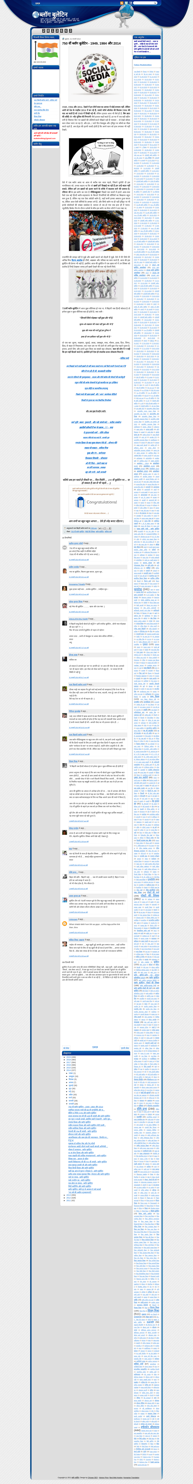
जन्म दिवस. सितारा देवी (148, 699)
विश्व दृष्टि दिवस (149, 1237)
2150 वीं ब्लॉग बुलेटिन (146, 286)
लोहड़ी (144, 1185)
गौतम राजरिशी (153, 657)
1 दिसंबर (144, 147)
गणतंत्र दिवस (139, 623)
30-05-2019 (140, 372)
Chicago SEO (93, 1478)
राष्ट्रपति (136, 1135)
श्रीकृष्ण (154, 1327)
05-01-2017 (143, 103)
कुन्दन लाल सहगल (146, 586)
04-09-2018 (148, 100)
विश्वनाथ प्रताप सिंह (141, 1279)
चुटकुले (138, 678)
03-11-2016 (148, 95)
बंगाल (155, 930)
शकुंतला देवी (150, 1289)
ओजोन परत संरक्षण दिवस (149, 539)
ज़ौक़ (145, 725)
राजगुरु (150, 1114)
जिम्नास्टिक (150, 718)
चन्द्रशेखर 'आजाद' (139, 665)
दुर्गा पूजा (136, 798)
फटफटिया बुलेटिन (154, 920)
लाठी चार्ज (146, 1169)
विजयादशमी (153, 1203)
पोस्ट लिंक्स (138, 893)
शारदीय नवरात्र (155, 1302)
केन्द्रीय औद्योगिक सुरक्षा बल (148, 600)
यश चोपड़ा (150, 1090)
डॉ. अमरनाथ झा (153, 751)
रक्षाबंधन (149, 1100)
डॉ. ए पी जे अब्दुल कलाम (141, 754)
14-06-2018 (140, 199)
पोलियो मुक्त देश (154, 887)
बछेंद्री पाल (149, 933)
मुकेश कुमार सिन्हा (76, 601)
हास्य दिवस (139, 1436)
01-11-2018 (137, 79)
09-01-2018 (137, 137)
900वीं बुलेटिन (145, 406)
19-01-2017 (140, 244)
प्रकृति (152, 902)
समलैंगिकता (147, 1348)
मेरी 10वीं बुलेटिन (140, 1074)
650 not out (139, 398)
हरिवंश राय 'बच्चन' (146, 1424)
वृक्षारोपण (136, 1284)
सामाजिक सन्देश (141, 1372)
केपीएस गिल (137, 602)
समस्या (155, 1348)
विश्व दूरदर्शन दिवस (146, 1234)
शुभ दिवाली (154, 1314)
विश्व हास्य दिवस (154, 1268)
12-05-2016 (145, 176)
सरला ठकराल (148, 1359)
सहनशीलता (153, 1364)
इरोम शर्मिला (143, 508)
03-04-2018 (148, 90)
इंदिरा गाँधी (156, 503)
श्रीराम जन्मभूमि (152, 1332)
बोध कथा (145, 967)
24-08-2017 (148, 314)
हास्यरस (155, 1436)
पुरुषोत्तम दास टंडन (148, 882)
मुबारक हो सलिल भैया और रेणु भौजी (81, 1143)
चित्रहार (150, 673)
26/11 (152, 340)
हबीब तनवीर (145, 1421)
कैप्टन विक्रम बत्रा (154, 602)
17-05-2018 (153, 223)
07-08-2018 (148, 126)
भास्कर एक (154, 1014)
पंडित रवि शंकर (152, 851)
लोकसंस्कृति (137, 1185)
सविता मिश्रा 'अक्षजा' (76, 940)
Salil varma (154, 1462)
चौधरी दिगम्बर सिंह (139, 684)
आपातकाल (144, 495)
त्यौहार (144, 780)
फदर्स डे (139, 923)
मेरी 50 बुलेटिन (138, 1077)
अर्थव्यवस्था (139, 458)
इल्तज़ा (157, 508)
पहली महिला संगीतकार (150, 869)
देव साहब (154, 804)
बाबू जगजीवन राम (154, 946)
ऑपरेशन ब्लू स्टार (145, 536)
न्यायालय (157, 843)
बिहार (147, 954)
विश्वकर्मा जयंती (155, 1276)
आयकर (136, 497)
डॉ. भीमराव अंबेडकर (139, 759)
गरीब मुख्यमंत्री (153, 629)
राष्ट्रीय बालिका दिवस (153, 1143)
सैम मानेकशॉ (147, 1398)
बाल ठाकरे (156, 949)
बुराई (135, 962)
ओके (137, 539)
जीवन (143, 720)
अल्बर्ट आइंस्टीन (155, 461)
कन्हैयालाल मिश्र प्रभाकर (150, 552)
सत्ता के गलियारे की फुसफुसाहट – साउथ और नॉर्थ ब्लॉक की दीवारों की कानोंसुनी (96, 377)
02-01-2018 (148, 79)
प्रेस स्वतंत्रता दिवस (145, 915)
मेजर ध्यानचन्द (138, 1072)
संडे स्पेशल (151, 1338)
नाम (147, 830)
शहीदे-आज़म (144, 1302)
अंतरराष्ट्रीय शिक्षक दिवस (149, 416)
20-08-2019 (143, 259)
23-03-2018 (150, 299)
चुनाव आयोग (153, 678)
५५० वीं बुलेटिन (140, 393)
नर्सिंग (137, 827)
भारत (145, 1004)
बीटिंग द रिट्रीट (140, 957)
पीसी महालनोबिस (140, 879)
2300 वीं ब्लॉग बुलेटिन (140, 307)
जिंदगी (155, 715)
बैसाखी (138, 967)
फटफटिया (143, 920)
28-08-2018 (145, 359)
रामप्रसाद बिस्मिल (151, 1130)
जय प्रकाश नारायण (145, 707)
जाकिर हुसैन (148, 715)
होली (144, 1451)
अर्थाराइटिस (149, 458)
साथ (156, 1366)
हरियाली (136, 1424)
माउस (135, 1053)
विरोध (140, 1208)
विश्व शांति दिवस (140, 1266)
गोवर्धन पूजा (156, 655)
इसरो (158, 510)
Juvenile (148, 1459)
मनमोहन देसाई (145, 1030)
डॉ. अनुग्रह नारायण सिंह (140, 751)
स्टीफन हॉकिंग (140, 1406)
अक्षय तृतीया (139, 429)
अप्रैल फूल (150, 442)
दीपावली (142, 796)
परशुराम (139, 859)
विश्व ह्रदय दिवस (144, 1276)
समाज (136, 1351)
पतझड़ (136, 853)
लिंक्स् (151, 1174)
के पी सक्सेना (150, 595)
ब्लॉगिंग (142, 996)
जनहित (144, 697)
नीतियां (141, 838)
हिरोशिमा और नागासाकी (143, 1449)
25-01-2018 (148, 320)
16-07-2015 (148, 218)
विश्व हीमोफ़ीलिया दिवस (142, 1274)
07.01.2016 (143, 129)
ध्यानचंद (147, 819)
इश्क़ (137, 510)
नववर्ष (135, 830)
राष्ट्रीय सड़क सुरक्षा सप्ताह (146, 1148)
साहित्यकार (137, 1374)
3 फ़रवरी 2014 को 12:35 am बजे (79, 956)
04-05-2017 (143, 98)
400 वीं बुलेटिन (155, 385)
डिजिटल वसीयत (149, 746)
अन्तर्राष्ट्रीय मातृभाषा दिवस (141, 440)
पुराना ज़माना (137, 882)
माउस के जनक (144, 1053)
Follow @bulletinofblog (143, 65)
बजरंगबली (136, 936)
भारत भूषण (154, 1004)
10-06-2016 (148, 150)
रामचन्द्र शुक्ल (137, 1127)
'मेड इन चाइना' (148, 74)
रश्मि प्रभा (142, 1108)
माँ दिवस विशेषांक (152, 1051)
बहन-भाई (136, 944)
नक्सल (157, 819)
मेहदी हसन (148, 1077)
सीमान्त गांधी (149, 1377)
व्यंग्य (135, 1289)
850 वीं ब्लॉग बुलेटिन (151, 403)
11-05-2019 (155, 163)
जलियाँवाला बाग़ (139, 712)
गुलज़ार (157, 644)
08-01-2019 (153, 129)
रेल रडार (141, 1161)
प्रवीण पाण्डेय (74, 567)
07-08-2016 (137, 126)
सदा (70, 849)
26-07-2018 (151, 338)
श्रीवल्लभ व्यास (152, 1335)
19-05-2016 (145, 246)
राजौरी (157, 1122)
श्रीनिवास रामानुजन (139, 1332)
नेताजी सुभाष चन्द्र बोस (143, 840)
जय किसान (151, 704)
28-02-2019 (140, 351)
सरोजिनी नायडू (140, 1361)
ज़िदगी (135, 718)
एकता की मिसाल (145, 526)
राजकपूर (142, 1114)
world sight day (142, 1465)
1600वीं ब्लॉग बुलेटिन (146, 220)
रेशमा (147, 1161)
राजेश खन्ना (150, 1122)
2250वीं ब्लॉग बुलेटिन (149, 293)
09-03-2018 (143, 139)
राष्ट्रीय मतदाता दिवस (142, 1145)
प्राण (142, 910)
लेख (148, 1177)
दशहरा (147, 785)
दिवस (135, 793)
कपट (135, 555)
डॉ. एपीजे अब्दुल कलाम (150, 757)
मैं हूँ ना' (71, 1140)
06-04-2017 (143, 113)
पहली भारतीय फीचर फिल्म (152, 864)
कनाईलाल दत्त (137, 552)
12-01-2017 (155, 171)
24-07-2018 (137, 314)
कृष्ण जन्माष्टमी (138, 595)
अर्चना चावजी (147, 455)
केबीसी (145, 602)
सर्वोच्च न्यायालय (152, 1361)
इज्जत (149, 505)
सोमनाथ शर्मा (148, 1400)
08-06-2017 (137, 132)
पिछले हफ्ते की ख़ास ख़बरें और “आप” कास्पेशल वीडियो (96, 394)
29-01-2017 (150, 361)
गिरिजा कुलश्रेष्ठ (74, 711)
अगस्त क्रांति (149, 429)
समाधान (143, 1351)
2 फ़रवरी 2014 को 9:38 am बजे (78, 912)
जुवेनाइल (143, 723)
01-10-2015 (153, 77)
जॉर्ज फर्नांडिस (153, 723)
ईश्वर (150, 513)
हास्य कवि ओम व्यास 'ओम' (152, 1433)
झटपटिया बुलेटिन (151, 728)
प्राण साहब (148, 910)
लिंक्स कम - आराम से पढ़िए (78, 1159)
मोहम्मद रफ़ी (150, 1085)
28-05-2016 (145, 354)
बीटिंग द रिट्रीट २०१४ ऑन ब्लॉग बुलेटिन (82, 1113)
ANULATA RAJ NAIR (78, 619)
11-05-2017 (145, 163)
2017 (68, 1062)
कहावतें (155, 570)
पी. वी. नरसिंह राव (146, 877)
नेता (158, 838)
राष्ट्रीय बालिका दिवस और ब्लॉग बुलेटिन (82, 1128)
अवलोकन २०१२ (149, 466)
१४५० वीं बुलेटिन (154, 205)
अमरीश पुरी (154, 445)
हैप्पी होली (137, 1451)
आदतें (155, 489)
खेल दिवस (153, 618)
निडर (140, 832)
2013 (68, 1195)
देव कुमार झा (38, 103)
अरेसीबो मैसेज (137, 455)
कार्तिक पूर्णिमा (154, 578)
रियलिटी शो (156, 1153)
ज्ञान (150, 725)
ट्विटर (141, 741)
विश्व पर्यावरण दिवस (148, 1240)
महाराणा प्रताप (138, 1043)
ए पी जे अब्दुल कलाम (147, 523)
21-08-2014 (148, 280)
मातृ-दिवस (153, 1056)
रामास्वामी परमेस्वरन (151, 1132)
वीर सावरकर (153, 1281)
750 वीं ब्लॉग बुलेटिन (77, 532)
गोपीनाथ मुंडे (137, 655)
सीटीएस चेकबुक (138, 1377)
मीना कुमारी (147, 1066)
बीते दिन (149, 957)
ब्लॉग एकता (144, 972)
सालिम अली (153, 1372)
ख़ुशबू (155, 616)
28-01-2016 (155, 348)
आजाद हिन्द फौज (152, 484)
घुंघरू (137, 663)
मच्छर (149, 1025)
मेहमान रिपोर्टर (138, 1080)
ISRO (141, 1459)
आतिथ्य (139, 489)
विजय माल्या (143, 1203)
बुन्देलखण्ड (154, 959)
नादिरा (141, 830)
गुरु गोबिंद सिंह (140, 639)
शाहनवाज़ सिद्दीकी (142, 1305)
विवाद (146, 1208)
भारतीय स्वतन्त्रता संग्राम (141, 1012)
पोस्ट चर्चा (139, 890)
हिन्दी (138, 1446)
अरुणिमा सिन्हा (152, 453)
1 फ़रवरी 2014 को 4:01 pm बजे (78, 865)
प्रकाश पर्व (145, 902)
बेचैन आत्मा (143, 964)
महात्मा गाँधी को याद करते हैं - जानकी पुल (96, 438)
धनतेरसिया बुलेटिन (154, 814)
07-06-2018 (143, 124)
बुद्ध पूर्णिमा (139, 959)
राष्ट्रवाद (142, 1135)
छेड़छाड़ (151, 686)
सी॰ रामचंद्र (147, 1374)
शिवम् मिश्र (142, 1311)
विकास (142, 1198)
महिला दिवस (148, 1048)
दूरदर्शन (141, 801)
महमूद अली (149, 1038)
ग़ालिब (135, 631)
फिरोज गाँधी (153, 925)
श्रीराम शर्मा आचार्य (139, 1335)
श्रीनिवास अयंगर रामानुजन (148, 1330)
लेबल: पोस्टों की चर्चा (151, 1179)
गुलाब (140, 650)
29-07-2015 (140, 367)
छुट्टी (144, 686)
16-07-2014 (137, 218)
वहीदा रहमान (144, 1193)
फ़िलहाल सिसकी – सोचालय (96, 458)
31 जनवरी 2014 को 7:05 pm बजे (79, 612)
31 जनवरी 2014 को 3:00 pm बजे (79, 560)
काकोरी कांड (147, 573)
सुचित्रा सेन (144, 1382)
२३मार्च (142, 309)
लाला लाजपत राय (145, 1172)
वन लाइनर (156, 1185)
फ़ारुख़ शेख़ (143, 925)
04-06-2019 (153, 98)
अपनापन (136, 442)
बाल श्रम (147, 951)
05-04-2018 (148, 105)
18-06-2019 (148, 236)
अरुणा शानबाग (141, 453)
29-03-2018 (145, 364)
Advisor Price (104, 1478)
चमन (135, 668)
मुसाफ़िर (147, 1069)
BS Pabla (137, 1454)
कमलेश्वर (150, 555)
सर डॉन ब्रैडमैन (153, 1353)
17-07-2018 (137, 226)
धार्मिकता (154, 817)
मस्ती (142, 1038)
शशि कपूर (154, 1294)
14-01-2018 (150, 194)
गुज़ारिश (157, 631)
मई (70, 1091)
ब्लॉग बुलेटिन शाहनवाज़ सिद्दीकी (148, 980)
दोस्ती (153, 811)
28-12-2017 (140, 361)
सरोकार (157, 1359)
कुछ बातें (136, 586)
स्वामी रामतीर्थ (138, 1416)
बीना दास (156, 957)
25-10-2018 (137, 330)
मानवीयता (144, 1059)
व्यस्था (141, 1289)
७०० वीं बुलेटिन (150, 398)
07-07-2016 (153, 124)
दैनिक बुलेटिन (151, 809)
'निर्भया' (151, 71)
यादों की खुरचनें (146, 1093)
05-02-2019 (137, 105)
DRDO (144, 1454)
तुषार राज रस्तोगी (141, 777)
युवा (156, 1093)
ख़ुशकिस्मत (147, 616)
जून (70, 1088)
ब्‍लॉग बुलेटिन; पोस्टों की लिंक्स (146, 983)
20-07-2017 (148, 257)
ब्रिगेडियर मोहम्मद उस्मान (142, 970)
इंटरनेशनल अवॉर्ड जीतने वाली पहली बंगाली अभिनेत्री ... (88, 1146)
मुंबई (155, 1066)
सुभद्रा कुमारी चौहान (146, 1387)
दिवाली (142, 793)
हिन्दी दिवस (145, 1446)
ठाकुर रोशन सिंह (155, 741)
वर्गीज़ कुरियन (145, 1190)
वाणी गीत (37, 113)
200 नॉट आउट (138, 262)
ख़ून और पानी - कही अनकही (95, 472)
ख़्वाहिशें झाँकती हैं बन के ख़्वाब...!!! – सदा (96, 427)
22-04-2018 (153, 288)
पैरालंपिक (138, 887)
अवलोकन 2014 (154, 469)
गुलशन (138, 647)
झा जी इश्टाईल (148, 731)
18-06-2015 (137, 236)
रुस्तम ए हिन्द (144, 1159)
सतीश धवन (156, 1343)
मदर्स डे (154, 1027)
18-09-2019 (143, 239)
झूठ (156, 733)
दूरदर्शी (147, 801)
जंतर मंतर (149, 689)
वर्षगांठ (154, 1190)
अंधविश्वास (137, 427)
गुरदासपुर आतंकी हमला (153, 634)
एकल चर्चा (156, 526)
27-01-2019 (145, 343)
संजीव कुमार (142, 1338)
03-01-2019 (153, 87)
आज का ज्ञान (137, 482)
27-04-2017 (155, 343)
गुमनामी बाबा (140, 634)
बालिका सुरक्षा (140, 954)
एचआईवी (140, 531)
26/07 (145, 340)
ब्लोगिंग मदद (150, 996)
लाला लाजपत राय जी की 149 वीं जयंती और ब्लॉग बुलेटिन (89, 1116)
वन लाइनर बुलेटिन (141, 1187)
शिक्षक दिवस (137, 1308)
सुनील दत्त (148, 1385)
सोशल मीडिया (140, 1403)
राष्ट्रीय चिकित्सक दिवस (146, 1138)
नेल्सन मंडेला (139, 843)
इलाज (151, 508)
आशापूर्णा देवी (153, 500)
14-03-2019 (145, 197)
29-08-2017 (150, 367)
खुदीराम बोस (137, 616)
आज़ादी (148, 487)
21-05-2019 (137, 280)
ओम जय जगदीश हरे (148, 542)
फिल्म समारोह (137, 928)
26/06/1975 (137, 340)
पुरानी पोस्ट (125, 1048)
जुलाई (71, 1085)
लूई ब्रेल (143, 1177)
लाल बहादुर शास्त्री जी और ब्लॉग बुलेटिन (82, 1165)
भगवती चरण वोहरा (152, 998)
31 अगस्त (149, 377)
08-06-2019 (148, 132)
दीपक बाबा (73, 655)
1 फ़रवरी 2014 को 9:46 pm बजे (78, 889)
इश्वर (152, 510)
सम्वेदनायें (156, 1351)
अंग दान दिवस (155, 406)
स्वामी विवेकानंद (151, 1416)
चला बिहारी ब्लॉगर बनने (78, 684)
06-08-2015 (148, 116)
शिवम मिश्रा (154, 1307)
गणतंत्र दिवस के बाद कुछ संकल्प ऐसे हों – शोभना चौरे (96, 442)
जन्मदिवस (147, 702)
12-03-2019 (150, 173)
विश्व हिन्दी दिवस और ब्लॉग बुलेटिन (81, 1168)
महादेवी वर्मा (143, 1040)
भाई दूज (157, 1001)
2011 (68, 1200)
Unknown (73, 919)
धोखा (135, 819)
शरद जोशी (145, 1294)
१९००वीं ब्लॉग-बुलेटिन (139, 252)
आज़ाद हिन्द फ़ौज (138, 487)
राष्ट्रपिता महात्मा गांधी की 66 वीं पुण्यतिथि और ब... (86, 1110)
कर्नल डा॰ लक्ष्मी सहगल (151, 560)
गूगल (146, 650)
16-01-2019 (153, 215)
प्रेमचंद (149, 912)
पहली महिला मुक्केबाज (142, 866)
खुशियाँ (145, 618)
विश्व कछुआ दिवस (146, 1221)
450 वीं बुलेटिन (140, 388)
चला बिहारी (147, 668)
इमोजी (135, 508)
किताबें (138, 581)
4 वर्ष (146, 385)
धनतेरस (144, 814)
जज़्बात (155, 691)
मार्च (70, 1098)
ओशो (145, 547)
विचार (142, 1200)
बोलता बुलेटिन (155, 967)
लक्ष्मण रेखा (154, 1161)
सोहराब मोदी (150, 1403)
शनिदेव (143, 1292)
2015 (68, 1068)
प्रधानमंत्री (154, 904)
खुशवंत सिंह (137, 618)
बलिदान (136, 941)
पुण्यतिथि (151, 879)
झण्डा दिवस (137, 731)
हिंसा (157, 1444)
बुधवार (146, 959)
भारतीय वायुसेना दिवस (150, 1006)
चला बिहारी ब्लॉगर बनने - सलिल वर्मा (45, 100)
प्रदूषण (147, 904)
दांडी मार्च (154, 785)
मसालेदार (154, 1035)
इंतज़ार (149, 503)
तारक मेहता (143, 772)
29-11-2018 (155, 369)
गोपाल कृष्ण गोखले (151, 652)
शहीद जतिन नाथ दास (147, 1300)
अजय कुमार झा (75, 896)
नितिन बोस (148, 832)
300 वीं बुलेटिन (140, 377)
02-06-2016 (153, 82)
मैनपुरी (135, 1082)
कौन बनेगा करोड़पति (149, 608)
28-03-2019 (150, 351)
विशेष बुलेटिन (155, 1211)
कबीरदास (142, 555)
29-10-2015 (145, 369)
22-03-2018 (143, 288)
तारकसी (151, 772)
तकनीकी (142, 770)
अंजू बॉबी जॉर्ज (140, 408)
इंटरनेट (142, 503)
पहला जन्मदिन (155, 861)
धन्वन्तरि (138, 817)
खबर (150, 613)
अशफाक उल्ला (147, 474)
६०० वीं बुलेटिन (152, 393)
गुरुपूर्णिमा (136, 644)
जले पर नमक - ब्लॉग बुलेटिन (78, 1177)
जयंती (145, 710)
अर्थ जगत (156, 455)
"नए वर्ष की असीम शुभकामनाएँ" (79, 1192)
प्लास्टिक (136, 920)
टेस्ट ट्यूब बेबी (142, 738)
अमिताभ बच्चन (138, 448)
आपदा (135, 495)
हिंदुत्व (151, 1444)
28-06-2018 (140, 356)
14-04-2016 (155, 197)
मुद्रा (141, 1069)
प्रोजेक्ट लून (156, 915)
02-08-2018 (148, 84)
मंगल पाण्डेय (152, 1019)
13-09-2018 (139, 189)
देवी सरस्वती (146, 806)
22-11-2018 (148, 291)
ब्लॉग (135, 972)
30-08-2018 (145, 374)
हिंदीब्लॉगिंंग (144, 1444)
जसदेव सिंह (152, 712)
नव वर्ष (155, 827)
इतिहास (155, 505)
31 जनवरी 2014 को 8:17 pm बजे (79, 677)
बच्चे (142, 933)
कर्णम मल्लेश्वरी (155, 557)
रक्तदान (142, 1100)
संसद (149, 1340)
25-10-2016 (153, 327)
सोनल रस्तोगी (137, 1400)
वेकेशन (143, 1284)
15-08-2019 (143, 210)
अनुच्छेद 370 (153, 437)
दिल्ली (142, 791)
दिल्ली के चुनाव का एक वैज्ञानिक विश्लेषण (96, 400)
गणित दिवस (143, 626)
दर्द (158, 783)
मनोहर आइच (139, 1032)
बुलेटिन (156, 962)
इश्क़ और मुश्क (145, 510)
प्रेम (135, 912)
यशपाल (157, 1090)
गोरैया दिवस (147, 655)
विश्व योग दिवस (138, 1258)
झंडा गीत (156, 725)
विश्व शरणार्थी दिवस (154, 1263)
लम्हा (155, 1166)
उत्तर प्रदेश (156, 513)
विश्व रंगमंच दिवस (151, 1258)
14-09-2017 (155, 202)
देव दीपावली (145, 804)
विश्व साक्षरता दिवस (153, 1266)
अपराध (143, 442)
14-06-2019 (150, 199)
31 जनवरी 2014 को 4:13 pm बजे (79, 594)
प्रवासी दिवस (148, 907)
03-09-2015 (137, 95)
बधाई (153, 936)
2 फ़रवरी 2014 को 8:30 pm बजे (78, 932)
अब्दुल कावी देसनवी (141, 445)
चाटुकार (136, 670)
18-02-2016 (143, 233)
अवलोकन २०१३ (139, 469)
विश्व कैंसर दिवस (149, 1224)
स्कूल (158, 1403)
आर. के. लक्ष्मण (145, 497)
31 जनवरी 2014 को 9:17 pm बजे (79, 704)
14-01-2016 (140, 194)
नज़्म (155, 822)
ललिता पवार (137, 1169)
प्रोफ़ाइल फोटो (140, 917)
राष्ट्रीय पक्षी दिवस (152, 1140)
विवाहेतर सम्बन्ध (155, 1208)
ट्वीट (147, 741)
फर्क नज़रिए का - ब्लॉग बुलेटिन (79, 1180)
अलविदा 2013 (143, 461)
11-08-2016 (150, 166)
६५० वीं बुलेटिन (155, 395)
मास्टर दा (151, 1061)
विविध (137, 1211)
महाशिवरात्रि (154, 1045)
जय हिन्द (138, 710)
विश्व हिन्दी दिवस (141, 1271)
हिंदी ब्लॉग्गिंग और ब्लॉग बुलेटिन (79, 1186)
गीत (151, 631)
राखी (153, 1111)
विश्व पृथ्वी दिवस (149, 1245)
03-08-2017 (153, 92)
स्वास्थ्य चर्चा (146, 1419)
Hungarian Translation (131, 1478)
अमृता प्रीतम (152, 448)
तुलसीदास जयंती (147, 775)
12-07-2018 (139, 179)
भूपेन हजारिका (148, 1017)
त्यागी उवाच (137, 780)
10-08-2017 (143, 152)
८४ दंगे (141, 403)
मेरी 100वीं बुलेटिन (154, 1072)
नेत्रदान (157, 840)
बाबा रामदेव (144, 946)
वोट (151, 1287)
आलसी (144, 500)
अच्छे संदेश (150, 432)
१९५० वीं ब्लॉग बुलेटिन (153, 252)
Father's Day (147, 1457)
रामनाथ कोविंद (138, 1130)
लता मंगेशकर (139, 1166)
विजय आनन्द (149, 1200)
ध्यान (140, 819)
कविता (148, 568)
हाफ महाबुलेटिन (138, 1433)
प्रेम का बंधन (142, 912)
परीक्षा (146, 859)
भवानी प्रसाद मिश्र (147, 1001)
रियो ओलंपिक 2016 (141, 1156)
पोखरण (146, 887)
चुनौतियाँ (146, 681)
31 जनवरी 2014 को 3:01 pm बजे (79, 577)
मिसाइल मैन (137, 1066)
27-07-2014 (150, 346)
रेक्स (152, 1159)
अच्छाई (143, 432)
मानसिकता (153, 1059)
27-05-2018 (140, 346)
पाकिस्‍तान (146, 872)
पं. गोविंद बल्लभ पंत (141, 845)
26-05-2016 (153, 335)
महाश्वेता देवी (137, 1048)
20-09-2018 (153, 259)
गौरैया (143, 660)
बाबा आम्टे (150, 944)
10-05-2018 (137, 150)
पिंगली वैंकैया (147, 874)
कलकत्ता (136, 563)
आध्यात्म (136, 492)
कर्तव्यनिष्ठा (139, 560)
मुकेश (135, 1069)
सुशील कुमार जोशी (76, 543)
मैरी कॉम (142, 1082)
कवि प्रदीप (151, 565)
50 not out (150, 388)
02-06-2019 (137, 84)
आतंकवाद (156, 487)
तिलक (138, 775)
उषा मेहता (136, 518)
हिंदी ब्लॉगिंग (150, 1441)
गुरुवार (145, 644)
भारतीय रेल (137, 1006)
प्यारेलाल (150, 899)
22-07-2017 (137, 291)
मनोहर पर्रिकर (149, 1032)
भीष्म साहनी (137, 1017)
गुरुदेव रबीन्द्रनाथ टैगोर (145, 642)
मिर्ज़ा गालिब (143, 1064)
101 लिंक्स (148, 158)
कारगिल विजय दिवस (140, 578)
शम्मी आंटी (137, 1294)
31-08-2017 (137, 382)
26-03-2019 (143, 335)
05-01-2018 (153, 103)
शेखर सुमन (149, 1317)
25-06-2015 (137, 325)
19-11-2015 (152, 249)
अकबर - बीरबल (147, 427)
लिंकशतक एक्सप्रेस (142, 1174)
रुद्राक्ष (155, 1156)
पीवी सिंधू (156, 877)
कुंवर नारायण (153, 583)
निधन (155, 832)
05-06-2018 (143, 108)
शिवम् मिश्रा (37, 116)
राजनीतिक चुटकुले (152, 1117)
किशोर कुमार (144, 583)
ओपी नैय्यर (137, 542)
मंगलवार (136, 1022)
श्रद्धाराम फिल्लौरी (138, 1325)
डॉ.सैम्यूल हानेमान (149, 767)
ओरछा (151, 544)
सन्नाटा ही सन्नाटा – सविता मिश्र (96, 447)
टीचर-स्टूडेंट (148, 736)
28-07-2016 (150, 356)
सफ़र (140, 1348)
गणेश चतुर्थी (153, 626)
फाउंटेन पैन (154, 923)
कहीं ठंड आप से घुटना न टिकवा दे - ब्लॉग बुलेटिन (85, 1171)
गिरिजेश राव (143, 631)
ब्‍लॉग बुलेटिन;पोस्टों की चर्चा (143, 988)
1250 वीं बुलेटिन (154, 181)
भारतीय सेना (138, 1009)
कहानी (148, 570)
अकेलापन (156, 427)
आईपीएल (136, 476)
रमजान (141, 1103)
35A (140, 385)
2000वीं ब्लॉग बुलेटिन (151, 262)
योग (145, 1098)
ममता (148, 1035)
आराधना (136, 500)
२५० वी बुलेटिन (148, 330)
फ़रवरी (71, 1101)
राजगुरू (157, 1114)
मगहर (144, 1025)
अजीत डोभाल (146, 435)
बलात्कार (154, 938)
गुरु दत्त (149, 639)
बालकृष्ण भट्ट (155, 951)
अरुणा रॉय (156, 450)
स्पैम (152, 1411)
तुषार (155, 775)
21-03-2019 (153, 278)
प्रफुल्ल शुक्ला (137, 907)
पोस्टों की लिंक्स (90, 532)
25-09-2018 (143, 327)
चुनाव (144, 678)
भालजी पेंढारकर (144, 1014)
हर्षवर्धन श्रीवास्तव (39, 120)
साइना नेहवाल (148, 1366)
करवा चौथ (145, 557)
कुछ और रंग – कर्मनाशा (96, 453)
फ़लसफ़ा (145, 923)
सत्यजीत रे (139, 1346)
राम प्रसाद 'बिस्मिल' (151, 1125)
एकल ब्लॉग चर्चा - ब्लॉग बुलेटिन (148, 529)
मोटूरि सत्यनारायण (152, 1082)
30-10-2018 (155, 374)
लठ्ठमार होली (156, 1164)
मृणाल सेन (154, 1069)
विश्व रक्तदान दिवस (139, 1260)
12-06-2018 (155, 176)
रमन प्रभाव (149, 1103)
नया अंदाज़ (148, 825)
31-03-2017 (143, 380)
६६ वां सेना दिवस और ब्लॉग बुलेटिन (81, 1153)
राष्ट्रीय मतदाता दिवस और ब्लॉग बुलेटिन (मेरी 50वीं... (87, 1125)
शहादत (145, 1297)
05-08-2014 (137, 111)
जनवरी (71, 1104)
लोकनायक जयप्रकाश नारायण (149, 1182)
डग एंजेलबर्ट (151, 744)
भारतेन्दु (136, 1014)
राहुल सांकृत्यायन (145, 1153)
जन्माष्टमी (156, 702)
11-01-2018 (151, 160)
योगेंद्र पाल (151, 1098)
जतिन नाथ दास (138, 694)
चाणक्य (143, 670)
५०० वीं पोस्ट (145, 390)
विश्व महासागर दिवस (151, 1255)
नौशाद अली (149, 843)
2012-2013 (137, 265)
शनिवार (150, 1292)
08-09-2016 (143, 134)
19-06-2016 (155, 246)
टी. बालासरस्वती (138, 736)
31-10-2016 (148, 382)
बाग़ (143, 944)
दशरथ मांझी (139, 785)
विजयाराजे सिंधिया (139, 1206)
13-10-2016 (149, 189)
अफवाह (157, 442)
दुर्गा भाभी (144, 798)
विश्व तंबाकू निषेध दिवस (140, 1232)
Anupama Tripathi (77, 584)
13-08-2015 (155, 186)
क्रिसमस (144, 613)
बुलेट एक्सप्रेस (145, 962)
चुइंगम (150, 676)
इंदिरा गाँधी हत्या (140, 505)
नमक (135, 825)
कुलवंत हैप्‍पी (140, 592)
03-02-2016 (137, 90)
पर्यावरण (153, 859)
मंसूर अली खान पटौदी (150, 1022)
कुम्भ (152, 589)
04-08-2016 (137, 100)
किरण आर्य (147, 581)
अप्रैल (71, 1095)
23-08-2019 (155, 301)
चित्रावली (156, 673)
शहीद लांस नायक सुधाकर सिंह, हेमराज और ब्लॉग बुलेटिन (89, 1174)
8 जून (147, 401)
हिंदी (135, 1438)
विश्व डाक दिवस (152, 1229)
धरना (144, 817)
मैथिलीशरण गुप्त (152, 1079)
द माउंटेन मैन (151, 783)
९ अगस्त (136, 406)
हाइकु (155, 1430)
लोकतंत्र (136, 1182)
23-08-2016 (145, 301)
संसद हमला (156, 1340)
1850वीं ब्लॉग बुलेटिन (153, 241)
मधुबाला (136, 1030)
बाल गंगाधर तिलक (146, 949)
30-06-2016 (150, 372)
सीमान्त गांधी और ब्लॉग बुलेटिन (79, 1134)
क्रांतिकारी (156, 610)
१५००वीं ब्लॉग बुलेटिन (151, 213)
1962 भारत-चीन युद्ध (141, 254)
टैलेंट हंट (151, 738)
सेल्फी (157, 1395)
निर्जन (135, 835)
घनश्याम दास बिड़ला (153, 660)
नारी (135, 832)
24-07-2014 (153, 312)
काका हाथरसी (137, 573)
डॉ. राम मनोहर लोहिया (153, 759)
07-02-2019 (148, 121)
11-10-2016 (147, 168)
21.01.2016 (143, 283)
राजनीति (139, 1117)
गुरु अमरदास (155, 636)
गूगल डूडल (139, 652)
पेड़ (158, 885)
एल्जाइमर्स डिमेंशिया (151, 534)
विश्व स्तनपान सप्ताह (141, 1268)
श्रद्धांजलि (150, 1322)
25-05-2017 (153, 322)
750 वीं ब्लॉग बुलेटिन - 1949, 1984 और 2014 (85, 1107)
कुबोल (155, 586)
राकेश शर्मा (146, 1111)
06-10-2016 (137, 121)
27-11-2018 (145, 348)
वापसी (135, 1195)
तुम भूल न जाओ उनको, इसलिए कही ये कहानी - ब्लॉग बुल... (90, 1119)
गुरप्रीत (138, 636)
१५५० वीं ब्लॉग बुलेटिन (140, 215)
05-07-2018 (153, 108)
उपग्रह (155, 516)
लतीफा (149, 1166)
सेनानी (151, 1395)
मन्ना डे (157, 1032)
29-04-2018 (155, 364)
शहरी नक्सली (137, 1297)
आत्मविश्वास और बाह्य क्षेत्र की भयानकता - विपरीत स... (88, 1137)
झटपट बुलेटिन (140, 728)
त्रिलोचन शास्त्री (153, 780)
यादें (137, 1093)
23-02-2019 (155, 296)
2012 (68, 1198)
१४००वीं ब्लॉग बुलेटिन (142, 205)
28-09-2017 (155, 359)
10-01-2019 (153, 147)
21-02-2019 (143, 278)
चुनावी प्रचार (137, 681)
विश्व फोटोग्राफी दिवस (140, 1250)
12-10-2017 (149, 179)
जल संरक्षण (154, 710)
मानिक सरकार (137, 1061)
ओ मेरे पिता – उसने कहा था (96, 463)
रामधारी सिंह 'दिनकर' (151, 1127)
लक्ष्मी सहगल (138, 1164)
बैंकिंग (157, 964)
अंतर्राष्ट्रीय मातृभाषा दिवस (148, 424)
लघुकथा (147, 1164)
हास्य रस (147, 1436)
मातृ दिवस (144, 1056)
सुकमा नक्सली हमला (145, 1379)
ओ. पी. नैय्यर (155, 536)
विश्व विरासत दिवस (141, 1263)
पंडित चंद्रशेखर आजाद (145, 848)
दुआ (149, 796)
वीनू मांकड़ (143, 1281)
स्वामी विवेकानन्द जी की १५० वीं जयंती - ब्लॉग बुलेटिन (87, 1162)
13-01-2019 (140, 184)
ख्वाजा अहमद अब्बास (140, 621)
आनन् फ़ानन (153, 492)
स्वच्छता (142, 1413)
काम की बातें (143, 576)
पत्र (150, 853)
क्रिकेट (138, 613)
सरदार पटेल (137, 1356)
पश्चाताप (146, 861)
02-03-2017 (143, 82)
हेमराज (155, 1449)
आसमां (136, 503)
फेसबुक (146, 928)
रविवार (141, 1106)
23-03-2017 (140, 299)
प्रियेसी (155, 910)
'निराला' (145, 71)
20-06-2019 (137, 257)
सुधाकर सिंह (154, 1382)
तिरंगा (157, 772)
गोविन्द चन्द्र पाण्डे (141, 657)
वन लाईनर (151, 1187)
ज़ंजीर (142, 689)
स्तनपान (136, 1408)
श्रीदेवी (135, 1330)
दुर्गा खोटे (155, 796)
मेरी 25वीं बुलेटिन (152, 1074)
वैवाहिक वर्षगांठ (142, 1287)
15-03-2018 (148, 207)
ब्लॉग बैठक (145, 991)
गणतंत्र (157, 621)
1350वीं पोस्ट (146, 192)
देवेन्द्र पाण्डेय (73, 828)
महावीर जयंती (144, 1045)
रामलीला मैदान (138, 1132)
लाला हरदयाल (155, 1172)
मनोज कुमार (155, 1030)
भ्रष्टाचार (143, 1019)
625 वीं (146, 395)
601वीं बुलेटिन (138, 395)
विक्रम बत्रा (150, 1198)
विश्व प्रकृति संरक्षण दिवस (150, 1247)
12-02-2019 (140, 173)
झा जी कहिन (148, 733)
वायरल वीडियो (144, 1195)
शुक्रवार (144, 1314)
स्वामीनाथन (137, 1419)
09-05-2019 (153, 139)
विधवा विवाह (150, 1206)
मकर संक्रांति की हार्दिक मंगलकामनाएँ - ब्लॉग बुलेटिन (87, 1156)
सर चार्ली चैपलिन (141, 1353)
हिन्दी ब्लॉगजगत (155, 1446)
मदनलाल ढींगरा (144, 1027)
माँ (144, 1051)
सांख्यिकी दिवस (138, 1366)
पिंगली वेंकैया (137, 874)
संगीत (135, 1338)
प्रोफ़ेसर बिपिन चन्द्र (152, 917)
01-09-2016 (143, 77)
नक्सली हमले (148, 822)
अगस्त (71, 1082)
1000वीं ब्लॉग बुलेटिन (151, 155)
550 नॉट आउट (155, 390)
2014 (68, 1070)
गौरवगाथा (136, 660)
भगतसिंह (141, 998)
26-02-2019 (148, 333)
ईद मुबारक (143, 513)
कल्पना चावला (147, 563)
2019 (68, 1057)
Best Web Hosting (115, 1478)
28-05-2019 (155, 354)
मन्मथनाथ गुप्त (140, 1035)
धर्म (149, 817)
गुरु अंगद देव (146, 636)
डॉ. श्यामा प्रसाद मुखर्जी (142, 762)
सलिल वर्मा (124, 358)
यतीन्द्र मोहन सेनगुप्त (139, 1090)
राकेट (140, 1111)
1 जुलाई (136, 147)
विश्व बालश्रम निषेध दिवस (147, 1253)
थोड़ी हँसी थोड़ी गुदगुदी (140, 783)
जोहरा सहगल (137, 725)
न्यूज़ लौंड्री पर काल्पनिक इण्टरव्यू (96, 388)
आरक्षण (155, 497)
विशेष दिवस (145, 1211)
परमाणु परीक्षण (154, 856)
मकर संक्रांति (137, 1025)
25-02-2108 (143, 322)
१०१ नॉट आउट (138, 158)
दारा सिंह (150, 788)
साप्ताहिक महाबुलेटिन (140, 1369)
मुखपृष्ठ (37, 3)
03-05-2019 (143, 92)
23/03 (148, 304)
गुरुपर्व (155, 642)
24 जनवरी (149, 309)
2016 (68, 1065)
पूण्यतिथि (141, 885)
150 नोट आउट (138, 213)
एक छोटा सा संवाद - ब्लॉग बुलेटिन (80, 1183)
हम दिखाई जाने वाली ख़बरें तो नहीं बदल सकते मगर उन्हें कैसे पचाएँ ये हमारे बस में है (96, 366)
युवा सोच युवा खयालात (140, 1095)
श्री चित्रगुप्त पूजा (150, 1325)
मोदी (135, 1085)
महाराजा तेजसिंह (152, 1040)
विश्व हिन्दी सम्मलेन (154, 1271)
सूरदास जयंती (143, 1395)
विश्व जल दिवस (139, 1229)
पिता (155, 874)
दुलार (152, 798)
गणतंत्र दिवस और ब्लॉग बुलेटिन (79, 1122)
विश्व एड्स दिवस (149, 1216)
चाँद (156, 668)
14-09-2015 (145, 202)
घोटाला (143, 663)
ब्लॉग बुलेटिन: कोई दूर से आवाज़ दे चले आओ (84, 1189)
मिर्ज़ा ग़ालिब (153, 1064)
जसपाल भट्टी (138, 715)
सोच (155, 1398)
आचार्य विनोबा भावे (151, 479)
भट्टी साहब (136, 1001)
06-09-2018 (153, 118)
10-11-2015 (153, 152)
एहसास (136, 536)
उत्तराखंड (138, 516)
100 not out (138, 155)
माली (145, 1061)
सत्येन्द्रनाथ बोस (149, 1346)
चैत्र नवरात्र (154, 681)
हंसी (153, 1419)
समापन (149, 1351)
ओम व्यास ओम (142, 544)
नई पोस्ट (66, 1048)
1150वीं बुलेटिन (145, 171)
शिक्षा (146, 1308)
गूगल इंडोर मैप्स (155, 650)
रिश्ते (150, 1156)
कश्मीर (141, 570)
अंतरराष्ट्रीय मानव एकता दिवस (146, 411)
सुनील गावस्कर (138, 1385)
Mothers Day (143, 1462)
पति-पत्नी (143, 853)
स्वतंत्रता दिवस (152, 1413)
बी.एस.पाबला (155, 954)
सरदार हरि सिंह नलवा (150, 1356)
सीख (155, 1374)
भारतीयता (153, 1012)
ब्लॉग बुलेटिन (53, 14)
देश (153, 806)
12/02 (157, 179)
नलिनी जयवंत (146, 827)
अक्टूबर (71, 1076)
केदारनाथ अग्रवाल (146, 597)
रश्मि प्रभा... (37, 107)
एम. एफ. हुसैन (150, 531)
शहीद (136, 1300)
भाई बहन (138, 1004)
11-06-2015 (140, 166)
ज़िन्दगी (142, 718)
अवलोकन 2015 (142, 471)
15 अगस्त (139, 207)
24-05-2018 (143, 312)
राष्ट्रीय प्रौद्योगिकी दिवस (140, 1143)
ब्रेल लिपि (154, 970)
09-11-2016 (153, 145)
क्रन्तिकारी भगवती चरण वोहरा (142, 610)
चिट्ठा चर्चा (142, 673)
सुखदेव (136, 1382)
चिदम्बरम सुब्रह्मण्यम (141, 676)
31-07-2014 (153, 380)
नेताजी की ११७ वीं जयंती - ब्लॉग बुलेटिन (82, 1131)
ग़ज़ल (150, 621)
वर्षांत (135, 1193)
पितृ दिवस (136, 877)
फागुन (135, 925)
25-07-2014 (148, 325)
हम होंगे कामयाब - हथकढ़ (96, 467)
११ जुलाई (142, 160)
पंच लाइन (151, 845)
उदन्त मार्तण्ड (147, 516)
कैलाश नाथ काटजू (152, 605)
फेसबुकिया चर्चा (154, 928)
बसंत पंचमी (144, 941)
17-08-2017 (148, 226)
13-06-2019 (145, 186)
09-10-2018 (143, 145)
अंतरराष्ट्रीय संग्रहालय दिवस (141, 419)
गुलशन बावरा (147, 647)
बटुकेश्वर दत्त (145, 936)
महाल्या (136, 1045)
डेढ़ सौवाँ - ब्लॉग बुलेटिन (150, 749)
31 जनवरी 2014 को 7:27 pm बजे (79, 648)
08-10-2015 (153, 134)
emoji (150, 1454)
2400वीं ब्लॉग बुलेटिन (146, 317)
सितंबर (71, 1079)
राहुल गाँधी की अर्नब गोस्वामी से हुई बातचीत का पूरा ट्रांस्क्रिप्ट (96, 383)
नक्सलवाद (139, 822)
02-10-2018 (143, 87)
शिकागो (154, 1305)
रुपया (135, 1159)
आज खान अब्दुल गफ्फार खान (151, 482)
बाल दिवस (139, 951)
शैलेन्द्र (149, 1319)
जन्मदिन (136, 702)
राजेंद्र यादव (150, 1119)
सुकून (155, 1379)
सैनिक (138, 1398)
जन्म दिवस (154, 696)
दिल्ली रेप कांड (152, 791)
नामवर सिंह (154, 830)
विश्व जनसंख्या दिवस (151, 1226)
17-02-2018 (143, 223)
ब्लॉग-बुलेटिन (149, 993)
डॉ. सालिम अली (147, 764)
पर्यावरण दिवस (138, 861)
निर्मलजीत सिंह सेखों (146, 835)
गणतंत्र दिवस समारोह (151, 623)
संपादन (143, 1340)
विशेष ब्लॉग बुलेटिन (145, 1213)
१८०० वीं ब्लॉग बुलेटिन (139, 241)
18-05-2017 (153, 233)
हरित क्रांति (154, 1421)
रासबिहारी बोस (147, 1151)
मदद (135, 1027)
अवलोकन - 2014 (143, 463)
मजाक (155, 1025)
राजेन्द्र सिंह (142, 1122)
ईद (136, 513)
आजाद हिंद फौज (140, 484)
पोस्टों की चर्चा (153, 892)
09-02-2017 (148, 137)
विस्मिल (152, 1279)
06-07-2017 (137, 116)
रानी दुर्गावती (139, 1125)
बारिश (137, 949)
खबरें (156, 613)
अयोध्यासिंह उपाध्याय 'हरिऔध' (142, 450)
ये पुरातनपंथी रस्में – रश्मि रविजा (96, 432)
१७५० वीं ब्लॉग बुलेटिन (146, 231)
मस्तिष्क (136, 1038)
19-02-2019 (150, 244)
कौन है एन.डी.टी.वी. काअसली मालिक (96, 371)
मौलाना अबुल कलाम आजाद (149, 1087)
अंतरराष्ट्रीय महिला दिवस (153, 408)
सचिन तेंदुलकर (146, 1343)
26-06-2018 (137, 338)
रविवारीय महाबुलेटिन (153, 1106)
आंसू (155, 474)
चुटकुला (157, 676)
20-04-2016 (153, 254)
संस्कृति (138, 1343)
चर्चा (140, 668)
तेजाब (155, 777)
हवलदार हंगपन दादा (146, 1430)
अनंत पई (143, 437)
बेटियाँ (150, 964)
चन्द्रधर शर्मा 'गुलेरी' (152, 663)
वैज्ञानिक (150, 1284)
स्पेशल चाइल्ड (145, 1411)
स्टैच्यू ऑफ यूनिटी (152, 1406)
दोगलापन (142, 811)
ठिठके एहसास (140, 744)
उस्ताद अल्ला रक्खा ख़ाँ (147, 518)
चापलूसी (150, 670)
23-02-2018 (145, 296)
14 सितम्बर (156, 192)
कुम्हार (157, 589)
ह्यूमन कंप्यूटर (153, 1451)
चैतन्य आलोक (76, 260)
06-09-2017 (143, 118)
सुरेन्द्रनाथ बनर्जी (143, 1390)
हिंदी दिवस (151, 1438)
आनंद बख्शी (144, 492)
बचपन (136, 933)
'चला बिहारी (137, 71)
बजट (155, 933)
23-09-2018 (140, 304)
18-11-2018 (153, 239)
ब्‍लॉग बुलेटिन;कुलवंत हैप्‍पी (148, 985)
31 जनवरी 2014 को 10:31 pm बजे (79, 727)
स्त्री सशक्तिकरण (147, 1408)
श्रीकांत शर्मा (146, 1327)
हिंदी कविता (142, 1438)
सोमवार (157, 1400)
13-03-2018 (150, 184)
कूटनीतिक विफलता (152, 592)
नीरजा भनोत (150, 838)
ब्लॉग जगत (154, 972)
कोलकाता (136, 608)
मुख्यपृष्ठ (95, 1047)
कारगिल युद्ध (153, 576)
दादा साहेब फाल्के (139, 788)
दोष (148, 811)
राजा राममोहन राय (139, 1119)
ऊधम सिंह (147, 521)
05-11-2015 (148, 111)
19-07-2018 (140, 249)
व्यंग (156, 1287)
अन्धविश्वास (154, 440)
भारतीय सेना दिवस (151, 1009)
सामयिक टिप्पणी (154, 1369)
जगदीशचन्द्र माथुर (144, 691)
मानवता (136, 1059)
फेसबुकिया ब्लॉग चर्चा (143, 930)
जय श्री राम (156, 707)
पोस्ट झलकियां (150, 890)
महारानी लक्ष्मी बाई (150, 1043)
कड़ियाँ (154, 549)
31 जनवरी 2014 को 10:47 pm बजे (79, 754)
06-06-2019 (153, 113)
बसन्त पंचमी (154, 941)
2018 (68, 1060)
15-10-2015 (153, 210)
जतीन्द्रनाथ (148, 694)
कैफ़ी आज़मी (139, 605)
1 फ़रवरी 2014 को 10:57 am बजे (79, 821)
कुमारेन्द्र (138, 589)
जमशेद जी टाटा (140, 704)
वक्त (149, 1185)
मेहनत (155, 1077)
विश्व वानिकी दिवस (154, 1260)
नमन (141, 825)
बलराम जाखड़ (144, 938)
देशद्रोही (142, 809)
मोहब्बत (142, 1085)
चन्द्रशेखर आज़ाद (151, 665)
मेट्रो (145, 1072)
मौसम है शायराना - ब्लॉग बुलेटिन (80, 1150)
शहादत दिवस (153, 1297)
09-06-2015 (137, 142)
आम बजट (154, 495)
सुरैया (151, 1390)
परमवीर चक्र (143, 856)
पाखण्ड (154, 872)
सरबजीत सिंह (137, 1359)
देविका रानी (137, 806)
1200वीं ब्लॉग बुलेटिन (142, 181)
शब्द (156, 1292)
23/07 (155, 304)
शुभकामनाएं (138, 1317)
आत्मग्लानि (147, 489)
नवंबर (71, 1073)
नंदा (152, 819)
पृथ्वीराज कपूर (150, 885)
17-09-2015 (144, 228)
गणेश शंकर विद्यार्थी (139, 629)
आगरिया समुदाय (147, 476)
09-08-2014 (148, 142)
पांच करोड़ (137, 872)
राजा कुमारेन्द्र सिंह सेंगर (41, 110)
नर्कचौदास (156, 825)
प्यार (143, 899)
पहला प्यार (139, 864)
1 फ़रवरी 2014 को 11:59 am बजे (79, 841)
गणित (135, 626)
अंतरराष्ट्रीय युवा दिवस (140, 414)
